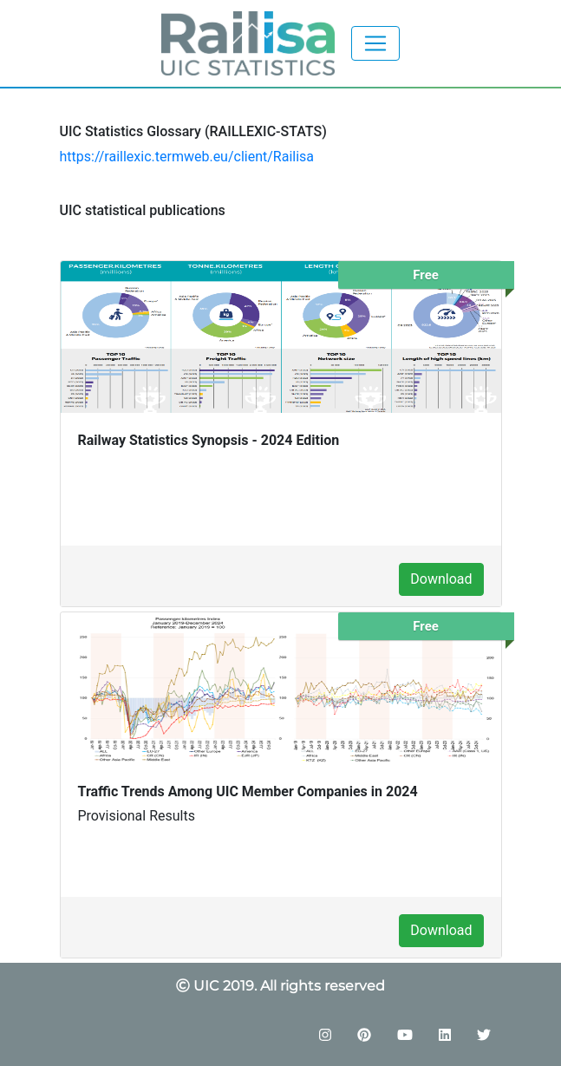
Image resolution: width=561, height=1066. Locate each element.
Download (441, 579)
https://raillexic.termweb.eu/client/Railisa (187, 156)
